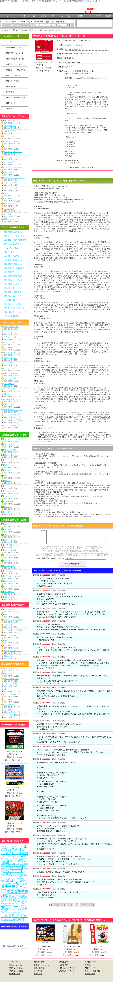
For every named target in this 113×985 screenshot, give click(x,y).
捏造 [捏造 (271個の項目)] (15, 900)
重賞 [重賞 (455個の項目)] (8, 853)
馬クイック (8, 394)
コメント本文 (41, 530)
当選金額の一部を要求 (12, 292)
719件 (16, 180)
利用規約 (9, 109)
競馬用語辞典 (10, 86)
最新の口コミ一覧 (15, 968)
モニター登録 (9, 252)
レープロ (7, 214)
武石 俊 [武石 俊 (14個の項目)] (18, 909)
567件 (16, 360)
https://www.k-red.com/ (73, 45)
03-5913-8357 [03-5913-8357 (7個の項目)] (23, 905)
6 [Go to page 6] (68, 908)
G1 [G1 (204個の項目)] (9, 849)
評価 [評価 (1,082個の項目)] (4, 895)
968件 (16, 386)
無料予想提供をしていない (14, 280)
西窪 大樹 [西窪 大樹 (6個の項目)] (16, 881)
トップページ (6, 30)
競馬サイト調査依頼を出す (15, 97)
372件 (16, 221)
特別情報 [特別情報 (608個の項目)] (16, 868)
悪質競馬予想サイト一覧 (15, 53)
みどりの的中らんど (11, 373)
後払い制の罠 (9, 288)
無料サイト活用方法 (16, 974)
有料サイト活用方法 (16, 971)
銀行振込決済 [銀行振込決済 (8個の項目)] (9, 905)
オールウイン (9, 198)
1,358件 (17, 350)
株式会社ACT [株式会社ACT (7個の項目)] (13, 896)
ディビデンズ (9, 209)
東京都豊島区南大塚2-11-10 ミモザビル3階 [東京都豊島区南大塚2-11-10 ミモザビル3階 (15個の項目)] (14, 897)
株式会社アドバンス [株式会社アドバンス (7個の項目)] (7, 858)
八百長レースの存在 (11, 256)
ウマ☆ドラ (8, 363)
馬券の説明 (10, 92)
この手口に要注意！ (11, 300)
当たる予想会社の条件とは (14, 308)
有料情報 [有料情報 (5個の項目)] (15, 875)
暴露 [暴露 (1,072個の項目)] (8, 874)
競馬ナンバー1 (9, 204)
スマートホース (10, 358)
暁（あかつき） (10, 121)
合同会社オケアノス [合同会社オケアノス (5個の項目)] (16, 864)
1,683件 (17, 396)
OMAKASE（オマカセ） (13, 399)
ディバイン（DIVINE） (12, 141)
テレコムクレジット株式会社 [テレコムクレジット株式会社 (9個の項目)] (18, 903)
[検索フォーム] (50, 25)
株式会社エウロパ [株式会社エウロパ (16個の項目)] (8, 847)
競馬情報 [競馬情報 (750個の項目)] (20, 919)
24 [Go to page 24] (77, 908)
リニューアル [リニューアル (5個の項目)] (16, 917)
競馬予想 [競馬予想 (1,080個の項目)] (21, 892)
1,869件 (17, 339)
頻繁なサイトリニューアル (14, 236)
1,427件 (17, 201)
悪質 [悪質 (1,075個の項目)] (10, 892)
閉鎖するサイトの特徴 (12, 304)
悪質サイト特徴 (14, 976)
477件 (16, 185)
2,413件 (17, 195)
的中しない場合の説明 (12, 244)
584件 (16, 159)
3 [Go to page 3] (57, 908)
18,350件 (17, 216)
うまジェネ (8, 157)
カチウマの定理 (10, 131)
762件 (16, 376)
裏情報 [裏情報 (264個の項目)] (5, 863)
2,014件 (17, 211)
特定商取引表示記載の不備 (14, 268)
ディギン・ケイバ (10, 136)
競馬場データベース (13, 75)
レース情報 (38, 974)
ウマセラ (7, 193)
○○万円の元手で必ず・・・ (14, 248)
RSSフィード (11, 103)
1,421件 (17, 509)
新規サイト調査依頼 (92, 974)
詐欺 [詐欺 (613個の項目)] (23, 880)
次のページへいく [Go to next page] (87, 908)
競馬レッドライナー (11, 327)
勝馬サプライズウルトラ (13, 410)
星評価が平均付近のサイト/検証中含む (25, 30)
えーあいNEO (9, 347)
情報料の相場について (12, 296)
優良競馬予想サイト (66, 971)
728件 (16, 329)
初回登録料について (11, 284)
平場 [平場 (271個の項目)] (14, 849)
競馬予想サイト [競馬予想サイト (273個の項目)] (13, 871)
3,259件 (17, 154)
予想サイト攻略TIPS (12, 316)
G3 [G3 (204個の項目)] (3, 905)
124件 (16, 149)
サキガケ (7, 146)
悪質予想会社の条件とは (13, 232)
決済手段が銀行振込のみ (13, 276)
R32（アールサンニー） (13, 152)
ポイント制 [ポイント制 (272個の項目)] (8, 856)
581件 (16, 169)
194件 (16, 412)
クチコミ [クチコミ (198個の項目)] (14, 914)
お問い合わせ (90, 976)
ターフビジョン (10, 126)
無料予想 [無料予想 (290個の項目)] (12, 883)
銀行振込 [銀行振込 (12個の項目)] (21, 901)
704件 (16, 365)
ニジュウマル (9, 384)
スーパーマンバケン (11, 188)
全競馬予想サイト (66, 968)
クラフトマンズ (10, 337)
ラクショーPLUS (10, 183)
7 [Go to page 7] (71, 908)
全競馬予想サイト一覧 (14, 48)
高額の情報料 (9, 272)
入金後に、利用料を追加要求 (15, 240)
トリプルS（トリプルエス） (14, 178)
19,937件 (17, 128)
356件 (16, 401)
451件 (16, 206)
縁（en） (7, 507)
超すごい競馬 (9, 172)
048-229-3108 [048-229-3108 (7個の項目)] (5, 868)
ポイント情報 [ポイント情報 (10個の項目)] (23, 884)
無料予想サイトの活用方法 (15, 70)
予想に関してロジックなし (14, 260)
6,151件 (17, 144)
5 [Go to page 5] (64, 908)
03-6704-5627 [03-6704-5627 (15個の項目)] (12, 861)
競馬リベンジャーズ (11, 219)
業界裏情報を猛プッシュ (13, 264)
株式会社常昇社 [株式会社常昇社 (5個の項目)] (12, 912)
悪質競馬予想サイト (66, 974)
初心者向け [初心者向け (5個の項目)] (12, 909)
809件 (16, 133)
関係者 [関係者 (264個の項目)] (22, 860)
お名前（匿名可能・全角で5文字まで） (50, 561)
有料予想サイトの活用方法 (15, 64)
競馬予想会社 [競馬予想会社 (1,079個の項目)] (11, 887)
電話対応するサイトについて (15, 312)
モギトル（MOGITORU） (13, 167)
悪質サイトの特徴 (12, 81)
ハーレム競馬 (9, 162)
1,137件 (17, 164)
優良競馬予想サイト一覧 (15, 59)
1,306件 (17, 138)
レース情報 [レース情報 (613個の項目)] (20, 853)
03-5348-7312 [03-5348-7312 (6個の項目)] (19, 846)
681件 (16, 190)
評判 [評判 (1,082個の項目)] (8, 900)
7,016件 (17, 123)
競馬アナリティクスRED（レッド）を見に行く (72, 175)
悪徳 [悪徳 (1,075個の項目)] (4, 908)
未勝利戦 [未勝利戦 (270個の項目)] (22, 856)
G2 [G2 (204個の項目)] (16, 905)
